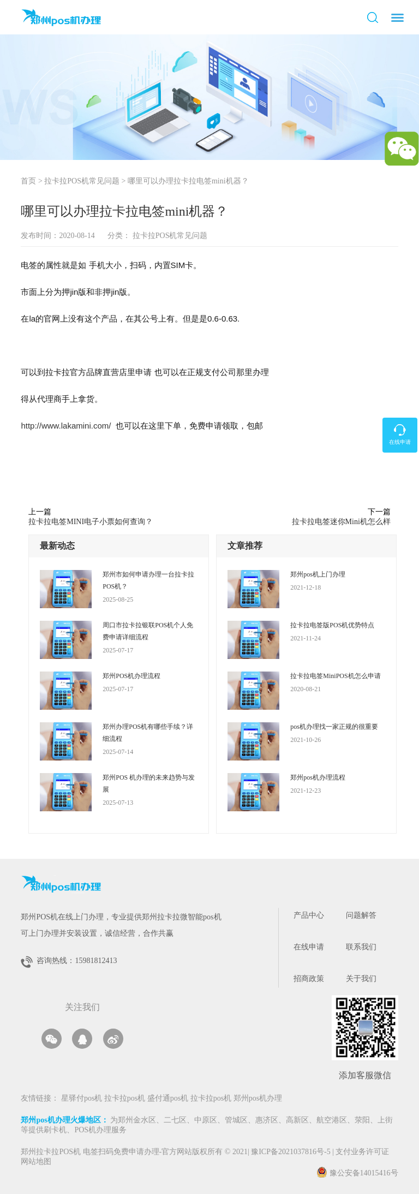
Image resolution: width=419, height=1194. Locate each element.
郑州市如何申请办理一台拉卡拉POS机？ (148, 580)
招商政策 (309, 979)
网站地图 (36, 1162)
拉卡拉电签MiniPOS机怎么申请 (335, 676)
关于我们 (361, 979)
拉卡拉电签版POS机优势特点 (332, 625)
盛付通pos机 (168, 1099)
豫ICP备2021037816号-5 (291, 1152)
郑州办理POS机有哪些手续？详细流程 (148, 732)
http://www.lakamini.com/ (66, 425)
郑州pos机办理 (258, 1099)
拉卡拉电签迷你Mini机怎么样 (341, 522)
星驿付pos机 (82, 1099)
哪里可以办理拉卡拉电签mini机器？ (188, 181)
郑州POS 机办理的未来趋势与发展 (149, 783)
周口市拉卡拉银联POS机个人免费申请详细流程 (148, 631)
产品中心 (309, 916)
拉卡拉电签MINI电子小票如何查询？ (90, 522)
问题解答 (361, 916)
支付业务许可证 (360, 1152)
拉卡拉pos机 (125, 1099)
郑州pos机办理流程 (317, 777)
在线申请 (309, 947)
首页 (28, 181)
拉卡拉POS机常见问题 (81, 181)
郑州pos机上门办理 (317, 574)
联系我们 (361, 947)
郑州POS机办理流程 (131, 676)
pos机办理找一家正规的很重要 (334, 726)
